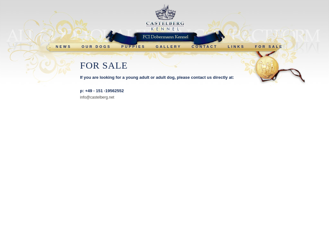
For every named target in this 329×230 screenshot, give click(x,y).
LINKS (236, 46)
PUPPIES (133, 46)
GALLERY (168, 46)
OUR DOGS (96, 46)
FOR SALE (269, 46)
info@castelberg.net (97, 97)
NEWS (63, 46)
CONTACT (205, 46)
